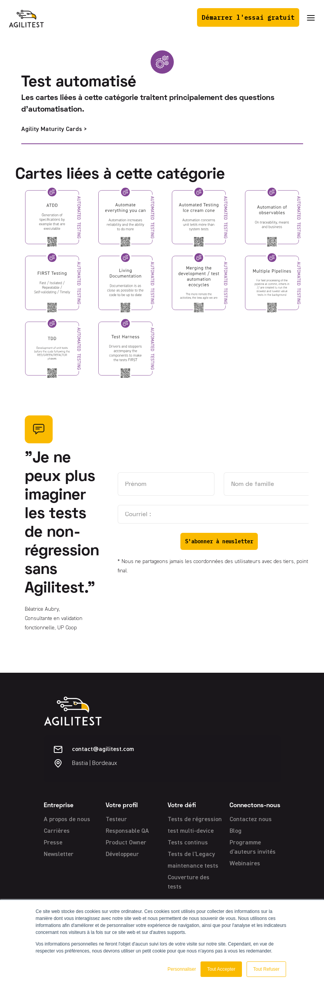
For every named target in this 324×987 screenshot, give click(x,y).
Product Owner (126, 843)
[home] (26, 17)
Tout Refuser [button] (266, 969)
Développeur (122, 854)
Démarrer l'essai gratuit (248, 17)
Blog (236, 831)
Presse (53, 843)
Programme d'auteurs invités (253, 847)
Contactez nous (251, 819)
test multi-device (191, 831)
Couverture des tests (188, 882)
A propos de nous (67, 819)
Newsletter (59, 854)
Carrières (57, 831)
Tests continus (188, 843)
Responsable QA (127, 831)
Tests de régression (195, 819)
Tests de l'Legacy (191, 854)
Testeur (116, 819)
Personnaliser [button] (182, 969)
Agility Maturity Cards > (54, 129)
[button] (311, 17)
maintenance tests (193, 866)
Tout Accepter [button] (221, 969)
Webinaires (245, 864)
